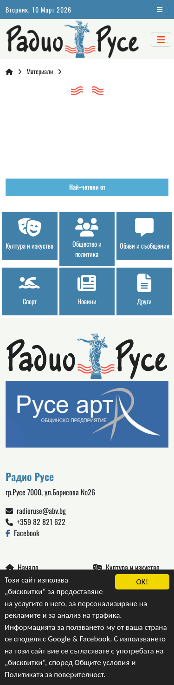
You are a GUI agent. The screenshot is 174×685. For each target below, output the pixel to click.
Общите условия (102, 663)
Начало (22, 567)
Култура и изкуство (126, 567)
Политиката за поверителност (54, 674)
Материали (39, 71)
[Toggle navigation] (159, 9)
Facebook (22, 532)
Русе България (87, 134)
